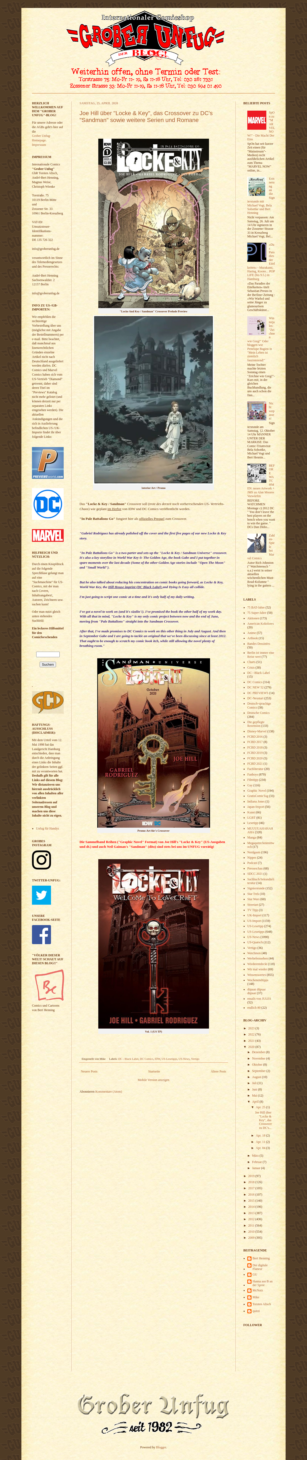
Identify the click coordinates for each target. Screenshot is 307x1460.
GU (255, 1274)
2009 (251, 1238)
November (259, 1058)
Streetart (252, 905)
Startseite (154, 1071)
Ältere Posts (218, 1071)
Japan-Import (255, 807)
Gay (250, 785)
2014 (251, 1207)
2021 (251, 1041)
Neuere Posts (89, 1071)
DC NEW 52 (255, 687)
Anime (251, 633)
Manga (251, 837)
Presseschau (255, 868)
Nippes (251, 857)
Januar (256, 1168)
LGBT (251, 817)
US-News (184, 1058)
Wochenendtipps (257, 980)
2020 (251, 1047)
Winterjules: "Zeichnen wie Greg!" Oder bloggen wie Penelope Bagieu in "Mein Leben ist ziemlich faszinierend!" (261, 339)
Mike (256, 1297)
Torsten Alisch (262, 1304)
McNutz (258, 1290)
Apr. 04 (261, 1148)
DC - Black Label (128, 1058)
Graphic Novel (256, 790)
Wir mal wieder (257, 969)
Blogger (161, 1447)
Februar (257, 1162)
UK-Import (254, 915)
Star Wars (253, 899)
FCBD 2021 (255, 763)
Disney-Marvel (257, 731)
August (257, 1077)
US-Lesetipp (255, 926)
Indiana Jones (256, 801)
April (255, 1101)
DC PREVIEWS (257, 693)
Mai (255, 1095)
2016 (251, 1194)
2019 (251, 1176)
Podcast (252, 863)
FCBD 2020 (255, 758)
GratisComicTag (257, 796)
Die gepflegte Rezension (255, 724)
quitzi (256, 1311)
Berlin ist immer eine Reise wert (260, 654)
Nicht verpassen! (272, 411)
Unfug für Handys (47, 828)
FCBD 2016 (255, 736)
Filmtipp (252, 780)
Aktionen (253, 618)
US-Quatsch (255, 942)
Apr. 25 (261, 1107)
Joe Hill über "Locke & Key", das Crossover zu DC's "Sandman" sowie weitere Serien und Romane (146, 116)
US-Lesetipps (169, 1058)
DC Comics (146, 1058)
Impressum (39, 145)
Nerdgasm (253, 852)
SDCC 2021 (255, 874)
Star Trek (253, 894)
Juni (255, 1089)
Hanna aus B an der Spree (263, 1283)
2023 (251, 1028)
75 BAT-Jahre (256, 607)
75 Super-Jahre (256, 613)
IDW (157, 1058)
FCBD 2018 (255, 747)
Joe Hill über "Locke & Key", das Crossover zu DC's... (263, 1120)
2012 (251, 1219)
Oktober (257, 1064)
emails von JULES (259, 999)
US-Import (254, 921)
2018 (251, 1182)
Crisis (251, 667)
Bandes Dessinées (258, 644)
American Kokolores (260, 623)
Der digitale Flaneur (260, 1267)
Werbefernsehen (257, 958)
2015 (251, 1200)
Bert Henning (261, 1258)
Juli (254, 1083)
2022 (251, 1034)
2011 (251, 1225)
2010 (251, 1231)
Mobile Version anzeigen (153, 1080)
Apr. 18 (261, 1135)
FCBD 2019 (255, 753)
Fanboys (252, 774)
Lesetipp (252, 823)
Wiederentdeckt (257, 964)
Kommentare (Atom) (108, 1091)
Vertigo (195, 1058)
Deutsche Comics (258, 713)
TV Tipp (252, 910)
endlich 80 (254, 1008)
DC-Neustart (255, 698)
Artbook (252, 638)
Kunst (251, 812)
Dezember (259, 1052)
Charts (251, 662)
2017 (251, 1188)
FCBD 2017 (255, 742)
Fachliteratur (255, 769)
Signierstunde (256, 888)
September (259, 1071)
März (255, 1155)
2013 (251, 1213)
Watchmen (254, 953)
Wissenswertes (256, 975)
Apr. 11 (261, 1142)
